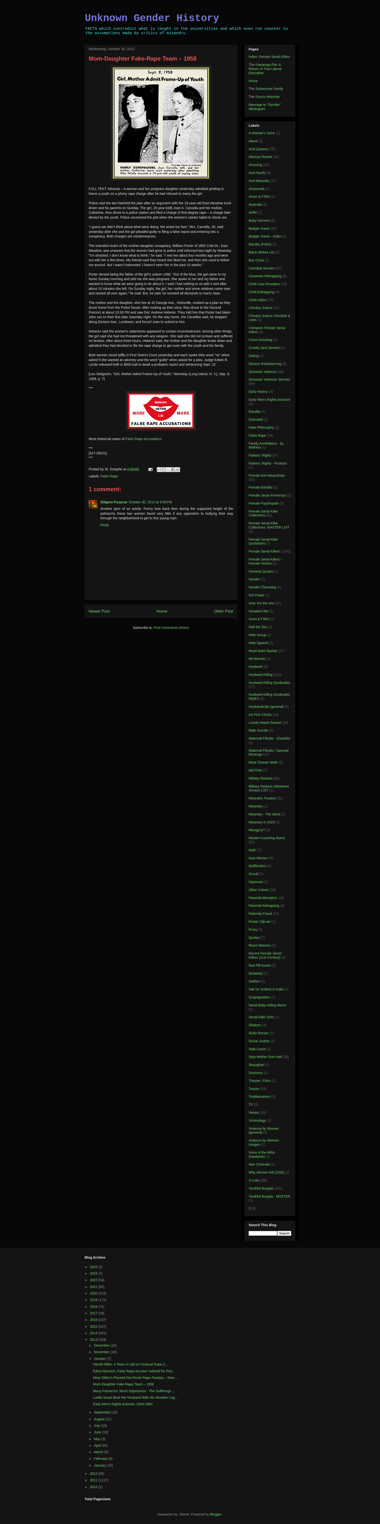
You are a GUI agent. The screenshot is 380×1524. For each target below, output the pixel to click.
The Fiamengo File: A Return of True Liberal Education (265, 69)
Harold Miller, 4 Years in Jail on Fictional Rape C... (130, 1364)
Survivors (256, 1073)
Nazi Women (258, 858)
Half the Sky (258, 627)
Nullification (257, 866)
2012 (94, 1474)
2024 (94, 1267)
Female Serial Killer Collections (263, 513)
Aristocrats (257, 189)
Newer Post (99, 611)
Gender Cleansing (262, 587)
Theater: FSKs (259, 1081)
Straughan (256, 1065)
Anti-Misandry (259, 181)
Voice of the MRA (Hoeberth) (262, 1155)
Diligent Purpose (113, 502)
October (100, 1359)
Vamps (254, 1112)
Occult (253, 874)
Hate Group (257, 635)
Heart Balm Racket (263, 651)
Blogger (215, 1514)
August (99, 1419)
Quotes (254, 938)
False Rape (109, 476)
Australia (255, 204)
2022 (94, 1280)
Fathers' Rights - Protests (268, 463)
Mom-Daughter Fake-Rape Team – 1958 (123, 1384)
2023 (94, 1273)
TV (251, 1104)
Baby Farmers (259, 220)
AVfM (253, 212)
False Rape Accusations (143, 439)
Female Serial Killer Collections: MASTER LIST (269, 525)
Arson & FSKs (259, 196)
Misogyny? (257, 830)
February (101, 1459)
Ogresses (256, 882)
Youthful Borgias (261, 1188)
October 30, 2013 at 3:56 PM (150, 502)
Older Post (223, 611)
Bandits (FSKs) (260, 244)
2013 (94, 1340)
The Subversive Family (266, 89)
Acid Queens (258, 149)
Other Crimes (259, 890)
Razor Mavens (259, 945)
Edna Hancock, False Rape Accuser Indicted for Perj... (134, 1371)
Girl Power (256, 595)
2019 (94, 1300)
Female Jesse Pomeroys (267, 495)
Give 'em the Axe (261, 603)
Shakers (255, 1025)
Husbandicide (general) (266, 707)
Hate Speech (258, 643)
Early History (258, 392)
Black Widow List (261, 252)
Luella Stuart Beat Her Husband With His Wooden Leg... (135, 1397)
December (102, 1345)
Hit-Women (257, 659)
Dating (253, 356)
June (98, 1432)
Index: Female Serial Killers (269, 57)
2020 (94, 1293)
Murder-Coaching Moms (267, 838)
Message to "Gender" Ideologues (265, 107)
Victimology (257, 1120)
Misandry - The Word (264, 814)
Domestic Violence (263, 372)
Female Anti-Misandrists (267, 475)
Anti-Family (257, 173)
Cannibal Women (262, 268)
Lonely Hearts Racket (265, 723)
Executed (256, 419)
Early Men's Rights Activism (269, 400)
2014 (94, 1333)
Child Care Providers (264, 284)
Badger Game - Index (265, 236)
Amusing (255, 165)
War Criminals (259, 1164)
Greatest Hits (259, 611)
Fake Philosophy (261, 427)
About (253, 141)
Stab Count (257, 1049)
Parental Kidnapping (264, 906)
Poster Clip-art (259, 922)
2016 (94, 1320)
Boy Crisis (256, 260)
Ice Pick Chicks (260, 715)
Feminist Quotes (261, 571)
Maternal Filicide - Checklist (269, 738)
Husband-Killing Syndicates (269, 683)
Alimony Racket (260, 157)
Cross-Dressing (260, 340)
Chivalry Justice (260, 308)
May (97, 1439)
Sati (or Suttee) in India (266, 989)
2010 (94, 1487)
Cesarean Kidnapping (265, 276)
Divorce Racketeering (265, 364)
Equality (255, 411)
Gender (254, 579)
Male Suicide (258, 730)
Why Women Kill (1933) (266, 1172)
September (102, 1412)
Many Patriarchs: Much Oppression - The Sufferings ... (134, 1391)
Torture (254, 1089)
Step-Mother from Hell (265, 1057)
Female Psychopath (264, 503)
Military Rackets (261, 778)
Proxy (253, 930)
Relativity (255, 973)
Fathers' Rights (260, 455)
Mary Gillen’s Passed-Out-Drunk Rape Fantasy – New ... (135, 1378)
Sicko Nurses (259, 1033)
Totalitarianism (259, 1096)
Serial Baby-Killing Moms (267, 1005)
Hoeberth (256, 667)
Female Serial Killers (264, 551)
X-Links (254, 1180)
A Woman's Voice (262, 133)
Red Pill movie (259, 965)
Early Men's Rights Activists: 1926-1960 (122, 1404)
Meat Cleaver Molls (263, 762)
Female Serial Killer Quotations (263, 541)
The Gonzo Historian (264, 97)
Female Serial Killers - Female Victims (265, 561)
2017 (94, 1313)
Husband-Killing (260, 675)
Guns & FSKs (259, 619)
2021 (94, 1287)
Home (161, 611)
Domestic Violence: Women (269, 379)
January (100, 1465)
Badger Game (259, 228)
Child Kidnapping (261, 292)
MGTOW (255, 770)
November (102, 1352)
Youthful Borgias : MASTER (269, 1196)
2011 (94, 1480)
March (99, 1452)
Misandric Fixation (262, 798)
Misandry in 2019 (262, 822)
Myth (252, 850)
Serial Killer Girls (261, 1017)
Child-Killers (258, 300)
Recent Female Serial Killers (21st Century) (265, 955)
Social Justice (259, 1041)
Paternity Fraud (260, 914)
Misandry (255, 806)
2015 (94, 1326)
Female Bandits (260, 487)
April (98, 1445)
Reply (104, 525)
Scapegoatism (259, 997)
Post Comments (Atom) (171, 628)
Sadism (254, 981)
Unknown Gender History (152, 18)
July (97, 1426)
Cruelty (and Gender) (265, 348)
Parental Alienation (263, 898)
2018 (94, 1307)
